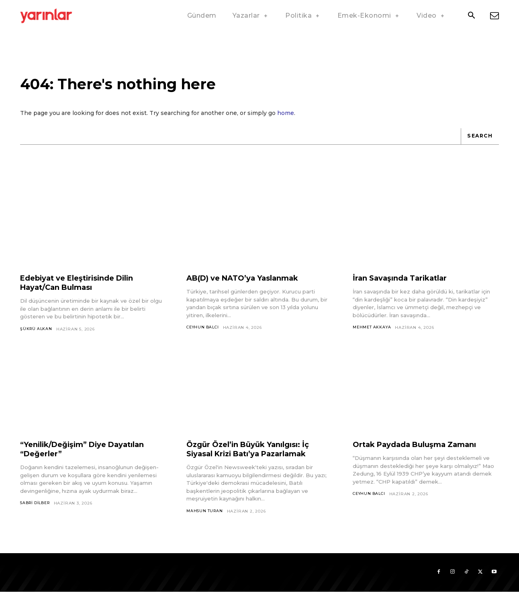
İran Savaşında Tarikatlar (405, 285)
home (285, 119)
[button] (471, 16)
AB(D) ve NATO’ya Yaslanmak (249, 285)
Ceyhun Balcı (204, 334)
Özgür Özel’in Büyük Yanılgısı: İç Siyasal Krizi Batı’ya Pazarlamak (254, 456)
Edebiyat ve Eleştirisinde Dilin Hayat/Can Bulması (83, 289)
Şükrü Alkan (37, 335)
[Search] (478, 143)
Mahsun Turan (205, 518)
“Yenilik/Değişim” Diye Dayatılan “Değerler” (90, 456)
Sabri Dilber (36, 510)
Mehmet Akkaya (372, 334)
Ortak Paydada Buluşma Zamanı (422, 452)
